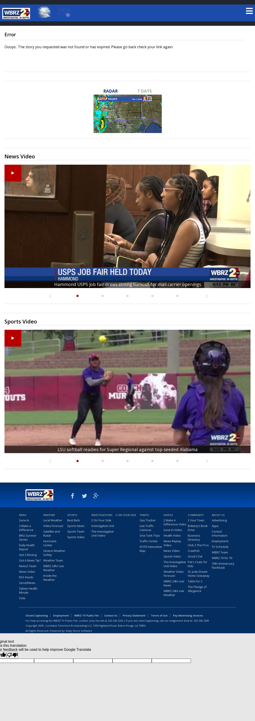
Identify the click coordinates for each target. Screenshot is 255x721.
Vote (22, 598)
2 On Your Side (101, 520)
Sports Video (76, 537)
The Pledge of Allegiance (197, 589)
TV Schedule (220, 547)
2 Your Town (196, 520)
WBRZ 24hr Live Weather (53, 568)
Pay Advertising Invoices (188, 615)
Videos (168, 515)
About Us (218, 515)
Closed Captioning (37, 615)
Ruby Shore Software (79, 630)
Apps (215, 526)
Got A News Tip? (30, 560)
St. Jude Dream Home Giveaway (198, 574)
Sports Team (75, 531)
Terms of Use (159, 615)
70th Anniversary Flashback (223, 566)
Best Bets (73, 520)
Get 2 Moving (28, 555)
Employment (220, 541)
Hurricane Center (49, 543)
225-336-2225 (115, 620)
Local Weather (52, 520)
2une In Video (173, 530)
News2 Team (27, 566)
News (22, 515)
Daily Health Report (27, 547)
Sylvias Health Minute (28, 590)
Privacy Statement (134, 615)
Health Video (172, 535)
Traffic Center (149, 541)
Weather (49, 515)
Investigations (101, 515)
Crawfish (194, 551)
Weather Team (53, 560)
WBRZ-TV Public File (86, 615)
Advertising (219, 520)
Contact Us (110, 615)
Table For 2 (195, 581)
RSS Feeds (26, 577)
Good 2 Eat (195, 556)
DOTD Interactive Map (151, 549)
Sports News (75, 526)
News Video (27, 572)
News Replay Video (172, 543)
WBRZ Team (220, 552)
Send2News (27, 583)
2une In (24, 520)
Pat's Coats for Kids (197, 564)
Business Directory (194, 537)
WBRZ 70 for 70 (222, 558)
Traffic (144, 515)
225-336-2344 (201, 620)
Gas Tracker (148, 520)
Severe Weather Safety (54, 553)
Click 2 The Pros (198, 545)
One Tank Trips (150, 535)
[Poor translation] (12, 655)
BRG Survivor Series (28, 537)
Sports (72, 515)
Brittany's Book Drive (198, 528)
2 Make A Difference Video (175, 522)
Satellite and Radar (51, 533)
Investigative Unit (102, 526)
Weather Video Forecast (174, 574)
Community (196, 515)
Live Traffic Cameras (147, 528)
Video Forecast (53, 526)
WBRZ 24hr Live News (174, 583)
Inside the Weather (50, 578)
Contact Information (219, 533)
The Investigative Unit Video (102, 533)
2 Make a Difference (26, 528)
